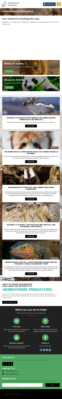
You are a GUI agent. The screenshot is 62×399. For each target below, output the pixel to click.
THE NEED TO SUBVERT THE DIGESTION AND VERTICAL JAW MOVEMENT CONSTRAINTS (31, 225)
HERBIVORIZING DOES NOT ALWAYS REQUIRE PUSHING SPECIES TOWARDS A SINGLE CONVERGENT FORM (31, 263)
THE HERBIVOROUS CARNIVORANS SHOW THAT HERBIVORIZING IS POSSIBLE (31, 152)
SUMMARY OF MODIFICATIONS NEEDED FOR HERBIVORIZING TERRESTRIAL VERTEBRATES (31, 118)
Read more (31, 126)
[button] (59, 4)
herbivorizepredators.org (11, 371)
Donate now (50, 4)
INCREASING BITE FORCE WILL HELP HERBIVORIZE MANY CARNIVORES (31, 188)
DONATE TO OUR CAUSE (10, 302)
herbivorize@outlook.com (11, 374)
